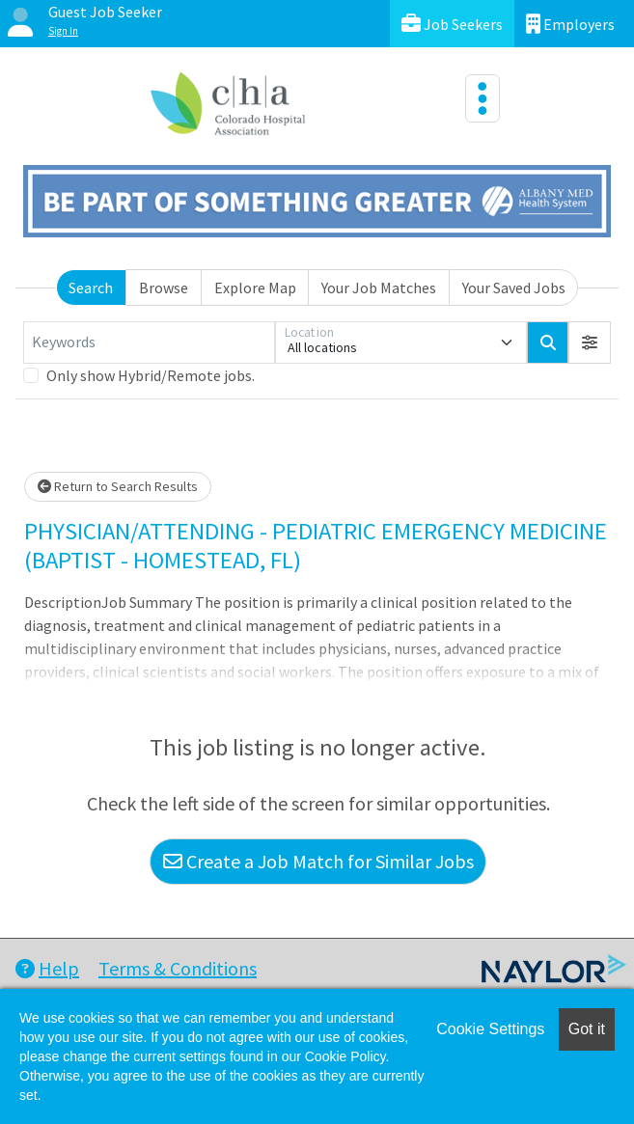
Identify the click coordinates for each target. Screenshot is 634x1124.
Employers (570, 24)
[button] (589, 342)
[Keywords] (149, 342)
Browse (163, 287)
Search (91, 287)
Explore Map (255, 287)
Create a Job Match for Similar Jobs (318, 861)
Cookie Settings (490, 1029)
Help (47, 968)
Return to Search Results (118, 486)
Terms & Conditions (177, 968)
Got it (586, 1029)
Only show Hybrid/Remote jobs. (150, 375)
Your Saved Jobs (513, 287)
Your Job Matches (378, 287)
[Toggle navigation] (482, 98)
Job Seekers (452, 24)
